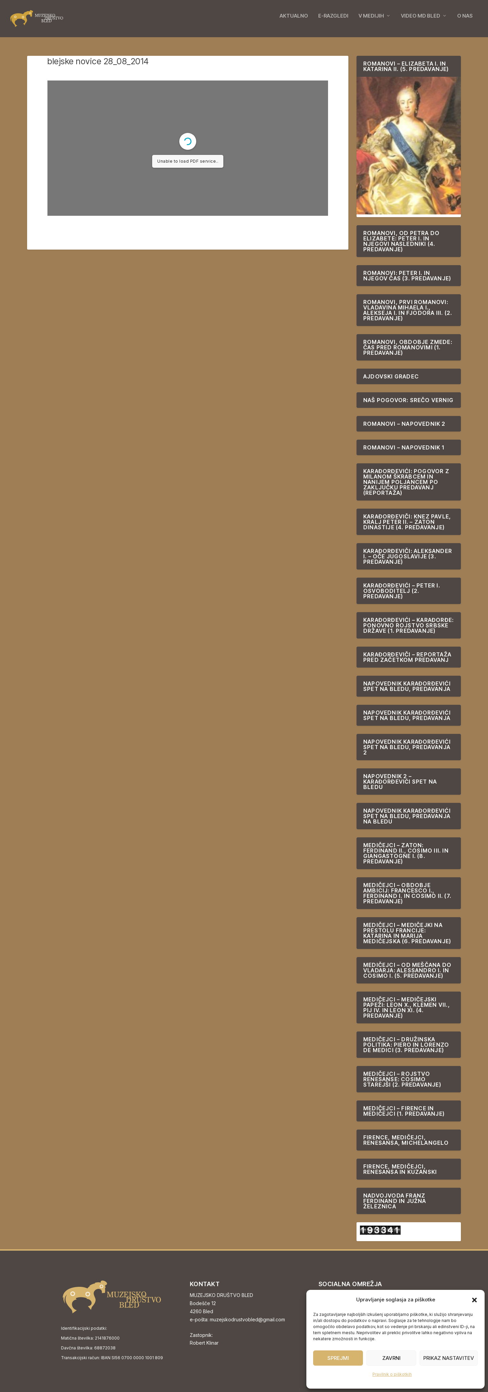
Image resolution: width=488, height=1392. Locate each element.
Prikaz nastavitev (448, 1358)
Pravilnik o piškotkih (392, 1374)
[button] (474, 1300)
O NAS (465, 21)
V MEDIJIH (371, 21)
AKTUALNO (294, 21)
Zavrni (391, 1358)
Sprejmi (338, 1358)
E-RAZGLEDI (333, 21)
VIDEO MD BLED (420, 21)
